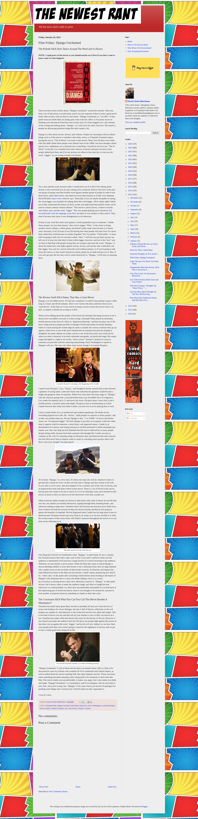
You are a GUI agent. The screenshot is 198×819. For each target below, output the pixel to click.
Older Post (112, 787)
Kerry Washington (94, 706)
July (132, 217)
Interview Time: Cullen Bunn (141, 250)
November (134, 202)
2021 (130, 163)
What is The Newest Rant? (138, 45)
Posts (130, 414)
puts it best (57, 198)
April (132, 229)
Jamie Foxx (83, 706)
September (134, 210)
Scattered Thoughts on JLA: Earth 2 (144, 254)
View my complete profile (135, 122)
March (133, 233)
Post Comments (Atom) (58, 791)
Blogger (144, 807)
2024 (130, 152)
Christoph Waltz (50, 706)
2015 (130, 187)
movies (42, 708)
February (134, 237)
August (133, 214)
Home (78, 787)
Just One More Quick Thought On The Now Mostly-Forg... (143, 293)
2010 (130, 314)
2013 (130, 195)
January (133, 241)
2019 (130, 171)
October (133, 206)
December (134, 198)
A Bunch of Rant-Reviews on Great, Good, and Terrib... (144, 245)
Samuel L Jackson (84, 708)
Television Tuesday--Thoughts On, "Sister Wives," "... (143, 287)
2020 (130, 167)
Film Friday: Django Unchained (142, 258)
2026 (130, 144)
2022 (130, 159)
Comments (132, 418)
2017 (130, 179)
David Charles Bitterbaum (139, 101)
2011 (130, 310)
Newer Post (43, 787)
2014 (130, 191)
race (66, 708)
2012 (130, 306)
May (132, 225)
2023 (130, 156)
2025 (130, 148)
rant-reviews (73, 708)
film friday (74, 706)
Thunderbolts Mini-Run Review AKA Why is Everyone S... (144, 268)
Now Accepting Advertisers (138, 51)
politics (48, 708)
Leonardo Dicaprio (108, 706)
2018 (130, 175)
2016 (130, 183)
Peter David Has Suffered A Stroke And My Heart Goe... (143, 299)
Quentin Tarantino (57, 708)
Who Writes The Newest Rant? (140, 48)
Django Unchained (63, 706)
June (132, 221)
